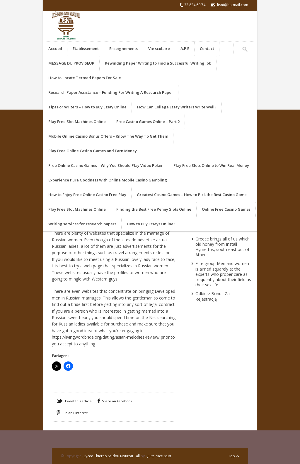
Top (231, 455)
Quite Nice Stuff (158, 455)
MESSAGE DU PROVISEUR (71, 63)
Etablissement (86, 48)
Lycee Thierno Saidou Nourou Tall (112, 455)
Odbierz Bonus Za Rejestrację (212, 296)
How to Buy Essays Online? (151, 223)
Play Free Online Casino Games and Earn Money (92, 150)
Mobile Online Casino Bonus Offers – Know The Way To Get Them (108, 136)
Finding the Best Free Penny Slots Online (153, 209)
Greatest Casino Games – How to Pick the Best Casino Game (192, 194)
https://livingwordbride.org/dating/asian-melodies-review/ (106, 337)
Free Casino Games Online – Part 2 (148, 121)
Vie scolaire (159, 48)
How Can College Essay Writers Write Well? (177, 107)
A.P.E (184, 48)
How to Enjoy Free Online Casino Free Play (87, 194)
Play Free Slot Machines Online (77, 121)
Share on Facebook (117, 401)
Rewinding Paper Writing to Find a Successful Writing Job (158, 63)
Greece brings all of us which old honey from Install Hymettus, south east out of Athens (222, 247)
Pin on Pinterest (75, 413)
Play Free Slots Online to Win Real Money (211, 165)
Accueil (55, 48)
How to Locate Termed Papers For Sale (84, 77)
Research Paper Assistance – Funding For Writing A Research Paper (110, 92)
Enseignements (123, 48)
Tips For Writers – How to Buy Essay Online (87, 107)
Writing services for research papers (82, 223)
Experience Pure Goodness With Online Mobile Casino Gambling (107, 180)
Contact (207, 48)
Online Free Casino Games (226, 209)
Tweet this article (78, 401)
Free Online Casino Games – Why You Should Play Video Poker (105, 165)
